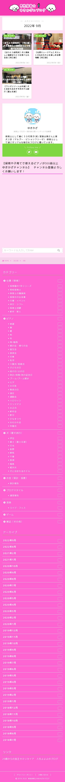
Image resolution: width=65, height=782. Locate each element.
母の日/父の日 (36, 371)
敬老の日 (36, 389)
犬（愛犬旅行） (34, 433)
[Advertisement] (32, 211)
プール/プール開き (36, 378)
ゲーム (34, 514)
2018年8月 (32, 733)
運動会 (36, 396)
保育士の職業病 (36, 293)
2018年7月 (32, 740)
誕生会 (36, 349)
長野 (36, 449)
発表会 (36, 353)
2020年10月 (32, 566)
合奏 (36, 356)
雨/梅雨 (36, 342)
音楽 (34, 502)
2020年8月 (32, 579)
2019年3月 (32, 688)
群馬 (36, 452)
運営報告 (36, 495)
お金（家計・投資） (34, 478)
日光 (36, 445)
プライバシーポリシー (25, 775)
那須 (36, 460)
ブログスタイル (34, 490)
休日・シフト (36, 304)
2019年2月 (32, 695)
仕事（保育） (34, 280)
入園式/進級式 (36, 364)
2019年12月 (32, 630)
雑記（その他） (34, 521)
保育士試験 (36, 308)
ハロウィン (36, 400)
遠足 (36, 393)
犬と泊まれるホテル (36, 471)
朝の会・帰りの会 (36, 345)
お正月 (36, 407)
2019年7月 (32, 663)
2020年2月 (32, 618)
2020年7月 (32, 585)
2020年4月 (32, 605)
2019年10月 (32, 643)
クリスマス (36, 404)
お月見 (36, 385)
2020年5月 (32, 598)
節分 (36, 415)
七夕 (36, 382)
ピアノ (34, 318)
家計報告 (36, 483)
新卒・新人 (36, 311)
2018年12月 (32, 708)
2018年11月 (32, 714)
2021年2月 (32, 553)
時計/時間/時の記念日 (36, 374)
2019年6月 (32, 669)
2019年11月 (32, 637)
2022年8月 (32, 547)
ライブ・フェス (36, 507)
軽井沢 (36, 467)
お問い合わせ (43, 775)
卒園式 (36, 426)
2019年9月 (32, 650)
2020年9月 (32, 572)
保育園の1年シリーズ (36, 286)
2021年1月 (32, 560)
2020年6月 (32, 592)
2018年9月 (32, 727)
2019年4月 (32, 682)
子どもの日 (36, 367)
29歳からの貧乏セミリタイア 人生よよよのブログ (30, 758)
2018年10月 (32, 721)
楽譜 (36, 323)
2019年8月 (32, 656)
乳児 (36, 360)
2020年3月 (32, 611)
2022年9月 (32, 540)
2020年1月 (32, 624)
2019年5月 (32, 675)
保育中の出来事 (36, 297)
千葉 (36, 456)
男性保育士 (36, 289)
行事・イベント (36, 300)
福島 (36, 463)
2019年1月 (32, 701)
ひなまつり (36, 418)
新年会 (36, 411)
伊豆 (36, 438)
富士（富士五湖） (36, 441)
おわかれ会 (36, 422)
